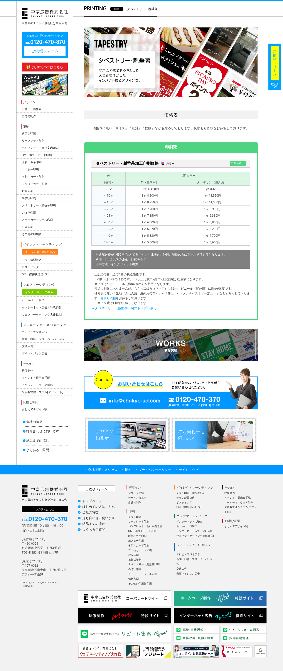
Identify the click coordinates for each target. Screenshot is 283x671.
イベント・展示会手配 (36, 378)
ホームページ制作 (33, 300)
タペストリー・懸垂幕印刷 (39, 205)
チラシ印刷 (29, 133)
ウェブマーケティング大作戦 (193, 536)
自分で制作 (29, 116)
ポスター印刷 (30, 169)
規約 (128, 469)
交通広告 (27, 346)
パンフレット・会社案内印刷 (40, 148)
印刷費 (171, 146)
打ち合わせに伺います (42, 431)
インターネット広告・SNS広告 (41, 307)
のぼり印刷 (29, 212)
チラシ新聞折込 (32, 260)
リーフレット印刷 (33, 141)
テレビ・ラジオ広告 (34, 332)
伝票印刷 (27, 227)
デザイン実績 (136, 493)
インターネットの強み (39, 292)
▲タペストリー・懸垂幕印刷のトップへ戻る (124, 308)
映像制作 (27, 370)
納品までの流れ (37, 440)
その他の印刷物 (32, 234)
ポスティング (30, 267)
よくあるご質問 (37, 450)
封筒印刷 (27, 191)
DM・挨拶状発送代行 (35, 274)
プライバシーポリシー (155, 469)
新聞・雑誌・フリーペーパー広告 (43, 339)
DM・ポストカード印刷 (37, 155)
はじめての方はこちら (45, 67)
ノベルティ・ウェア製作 (37, 385)
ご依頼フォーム (45, 50)
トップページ (92, 501)
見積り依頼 (108, 298)
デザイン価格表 (32, 109)
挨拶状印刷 (29, 198)
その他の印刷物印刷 (140, 583)
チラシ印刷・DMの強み (40, 252)
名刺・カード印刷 (33, 176)
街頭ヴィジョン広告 (34, 353)
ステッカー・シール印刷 (37, 220)
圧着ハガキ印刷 (32, 162)
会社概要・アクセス (102, 469)
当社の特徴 (34, 422)
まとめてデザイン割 (34, 409)
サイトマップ (188, 469)
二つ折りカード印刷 (34, 184)
